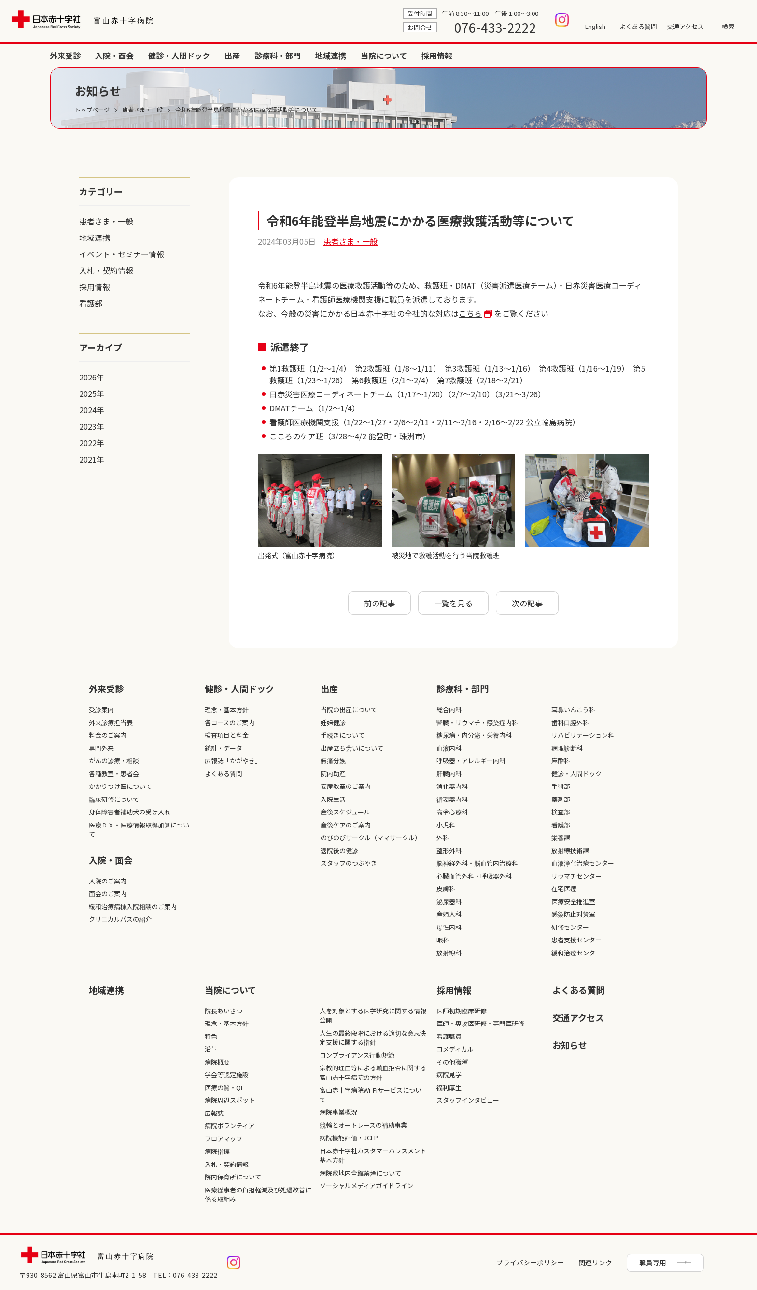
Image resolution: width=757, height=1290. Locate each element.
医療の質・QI (223, 1087)
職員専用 (652, 1262)
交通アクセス (685, 26)
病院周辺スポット (230, 1100)
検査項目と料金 (227, 735)
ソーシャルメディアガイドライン (366, 1185)
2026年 (91, 377)
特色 (211, 1036)
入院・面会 (409, 55)
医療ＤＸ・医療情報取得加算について (139, 829)
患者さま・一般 (106, 221)
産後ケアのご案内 (346, 824)
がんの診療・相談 (114, 760)
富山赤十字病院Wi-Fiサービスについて (370, 1094)
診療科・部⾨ (462, 688)
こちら (470, 313)
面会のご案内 (107, 893)
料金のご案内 (107, 735)
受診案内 (101, 709)
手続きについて (342, 735)
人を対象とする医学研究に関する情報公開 (373, 1015)
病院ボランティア (229, 1125)
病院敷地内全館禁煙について (360, 1173)
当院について (679, 55)
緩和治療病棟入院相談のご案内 (133, 906)
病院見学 (449, 1074)
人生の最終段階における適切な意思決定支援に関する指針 (373, 1037)
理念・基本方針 (227, 709)
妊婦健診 (333, 722)
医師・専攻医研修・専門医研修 (480, 1023)
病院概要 (217, 1061)
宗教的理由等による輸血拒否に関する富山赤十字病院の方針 (373, 1072)
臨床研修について (114, 799)
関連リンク (595, 1262)
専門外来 (101, 748)
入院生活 (333, 799)
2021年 (91, 459)
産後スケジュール (345, 811)
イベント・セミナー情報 (121, 254)
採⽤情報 (453, 989)
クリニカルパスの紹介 (120, 919)
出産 (527, 55)
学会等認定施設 (227, 1074)
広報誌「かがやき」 (233, 760)
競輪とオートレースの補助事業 (363, 1125)
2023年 (91, 426)
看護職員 (449, 1036)
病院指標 (217, 1151)
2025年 (91, 393)
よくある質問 (638, 26)
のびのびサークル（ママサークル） (371, 837)
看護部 (90, 303)
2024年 (91, 410)
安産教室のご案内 (346, 786)
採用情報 (731, 55)
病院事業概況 (338, 1112)
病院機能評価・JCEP (349, 1137)
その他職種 (452, 1061)
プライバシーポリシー (530, 1262)
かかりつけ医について (120, 786)
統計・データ (223, 748)
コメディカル (455, 1048)
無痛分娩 (333, 760)
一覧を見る (453, 603)
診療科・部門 (572, 55)
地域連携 (625, 55)
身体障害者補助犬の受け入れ (129, 811)
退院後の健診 (339, 850)
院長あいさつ (223, 1010)
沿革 (211, 1048)
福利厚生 (449, 1087)
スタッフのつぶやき (349, 863)
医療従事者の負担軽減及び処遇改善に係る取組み (258, 1194)
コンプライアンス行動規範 (357, 1055)
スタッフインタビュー (467, 1100)
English (595, 26)
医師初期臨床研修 (461, 1010)
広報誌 (214, 1113)
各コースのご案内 (229, 722)
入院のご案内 (107, 880)
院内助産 (333, 773)
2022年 (91, 443)
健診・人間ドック (474, 55)
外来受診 (360, 55)
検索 (728, 26)
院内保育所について (233, 1176)
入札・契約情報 (106, 270)
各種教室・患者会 (114, 773)
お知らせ (569, 1044)
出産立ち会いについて (352, 748)
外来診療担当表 (111, 722)
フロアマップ (223, 1138)
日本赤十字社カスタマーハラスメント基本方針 (373, 1155)
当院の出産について (349, 709)
